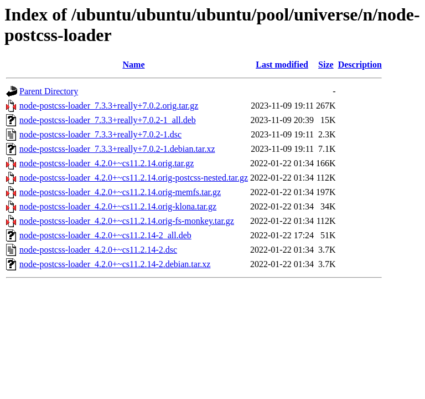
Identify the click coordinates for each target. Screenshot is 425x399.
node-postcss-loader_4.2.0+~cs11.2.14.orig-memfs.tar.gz (120, 192)
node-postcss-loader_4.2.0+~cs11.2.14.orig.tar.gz (106, 163)
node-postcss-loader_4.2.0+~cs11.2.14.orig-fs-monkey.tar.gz (126, 221)
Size (326, 64)
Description (360, 64)
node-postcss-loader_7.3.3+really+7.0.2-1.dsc (100, 134)
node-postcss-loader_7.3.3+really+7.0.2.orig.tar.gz (108, 105)
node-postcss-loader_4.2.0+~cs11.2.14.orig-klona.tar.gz (117, 206)
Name (134, 64)
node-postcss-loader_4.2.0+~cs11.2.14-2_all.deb (105, 235)
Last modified (282, 64)
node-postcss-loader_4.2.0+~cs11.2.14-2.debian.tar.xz (114, 264)
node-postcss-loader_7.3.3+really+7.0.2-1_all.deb (107, 120)
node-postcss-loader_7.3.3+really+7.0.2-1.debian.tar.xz (117, 149)
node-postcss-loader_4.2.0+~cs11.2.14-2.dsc (98, 249)
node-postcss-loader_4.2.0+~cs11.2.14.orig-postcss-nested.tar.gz (133, 177)
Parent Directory (48, 91)
